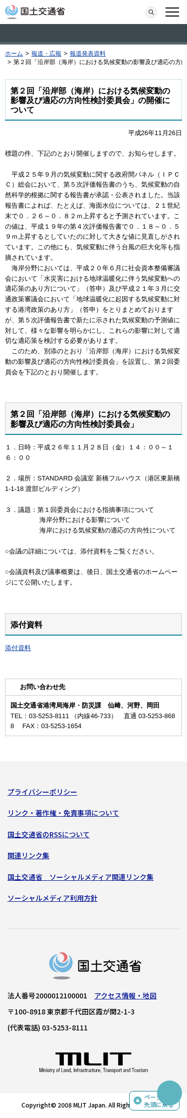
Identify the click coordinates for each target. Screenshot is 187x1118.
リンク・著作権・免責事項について (63, 813)
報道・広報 (46, 53)
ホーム (14, 53)
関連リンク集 (28, 855)
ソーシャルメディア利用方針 (52, 898)
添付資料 (18, 648)
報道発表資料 (88, 53)
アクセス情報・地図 (125, 995)
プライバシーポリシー (42, 792)
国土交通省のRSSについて (48, 834)
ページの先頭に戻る (159, 1100)
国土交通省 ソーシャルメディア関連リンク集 (80, 877)
